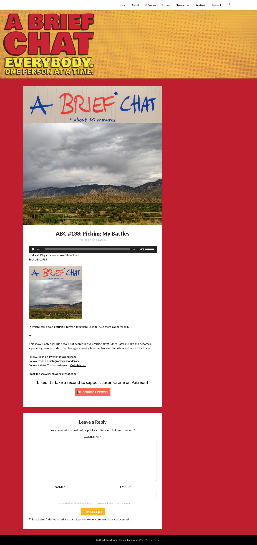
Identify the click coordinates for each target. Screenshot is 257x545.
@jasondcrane (67, 356)
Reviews (200, 5)
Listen (166, 5)
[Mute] (142, 249)
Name (60, 486)
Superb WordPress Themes (146, 539)
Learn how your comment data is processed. (102, 519)
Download (72, 255)
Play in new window (52, 255)
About (135, 5)
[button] (229, 4)
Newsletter (182, 5)
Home (122, 5)
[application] (93, 249)
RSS (44, 259)
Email (125, 486)
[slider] (87, 249)
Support (216, 5)
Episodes (150, 5)
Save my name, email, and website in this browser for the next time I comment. (93, 503)
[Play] (33, 249)
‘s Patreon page (117, 343)
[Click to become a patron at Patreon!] (92, 397)
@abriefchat (78, 365)
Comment (93, 436)
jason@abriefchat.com (62, 373)
